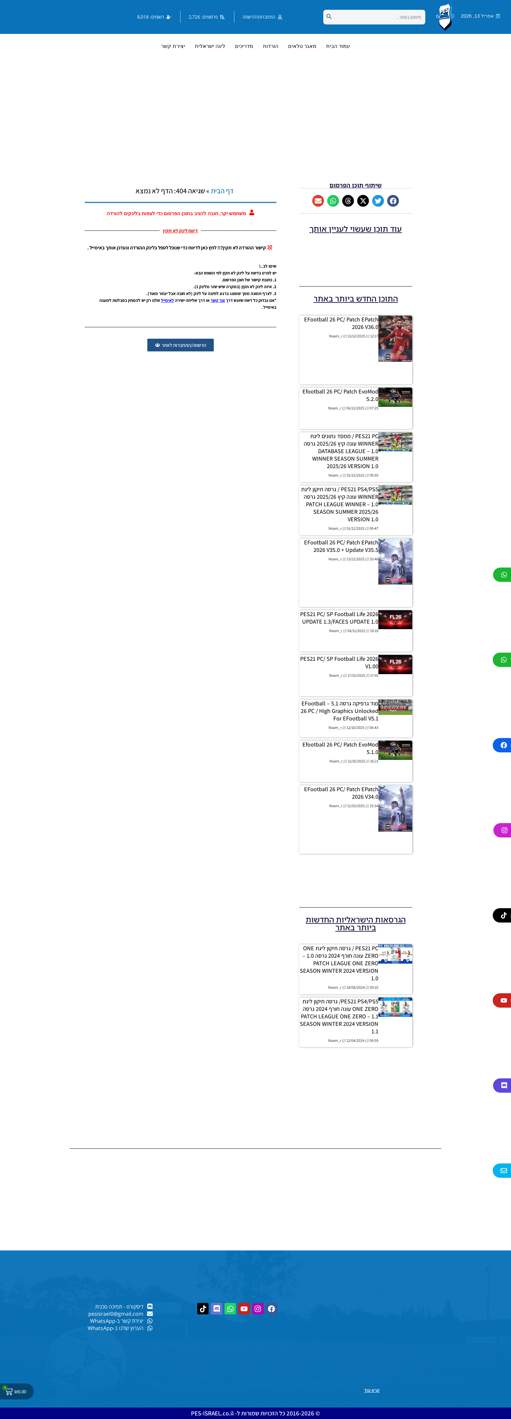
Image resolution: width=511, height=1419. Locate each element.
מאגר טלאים (302, 46)
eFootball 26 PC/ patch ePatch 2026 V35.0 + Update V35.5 (341, 546)
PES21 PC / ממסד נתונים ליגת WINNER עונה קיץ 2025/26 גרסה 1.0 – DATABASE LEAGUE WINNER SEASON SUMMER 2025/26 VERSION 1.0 (341, 451)
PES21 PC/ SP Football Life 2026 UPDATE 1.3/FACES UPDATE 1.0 (339, 617)
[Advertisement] (255, 126)
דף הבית (222, 190)
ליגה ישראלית (210, 46)
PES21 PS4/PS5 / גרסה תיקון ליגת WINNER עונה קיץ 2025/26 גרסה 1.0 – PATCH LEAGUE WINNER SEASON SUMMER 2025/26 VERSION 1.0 (339, 504)
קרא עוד (372, 1390)
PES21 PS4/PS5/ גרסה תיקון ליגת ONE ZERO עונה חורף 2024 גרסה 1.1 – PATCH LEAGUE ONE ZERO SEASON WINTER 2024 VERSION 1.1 (339, 1016)
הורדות (270, 46)
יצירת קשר (173, 46)
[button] (393, 201)
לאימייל (167, 300)
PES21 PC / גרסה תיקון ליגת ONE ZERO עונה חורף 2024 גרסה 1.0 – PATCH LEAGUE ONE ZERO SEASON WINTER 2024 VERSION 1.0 (339, 963)
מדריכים (244, 46)
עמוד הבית (338, 46)
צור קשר (218, 300)
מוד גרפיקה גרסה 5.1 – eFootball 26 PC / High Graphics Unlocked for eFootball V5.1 (339, 711)
